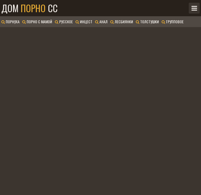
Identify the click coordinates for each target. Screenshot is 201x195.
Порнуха (10, 21)
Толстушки (147, 21)
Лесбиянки (121, 21)
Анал (101, 21)
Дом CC (29, 8)
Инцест (84, 21)
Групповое (173, 21)
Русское (64, 21)
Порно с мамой (37, 21)
